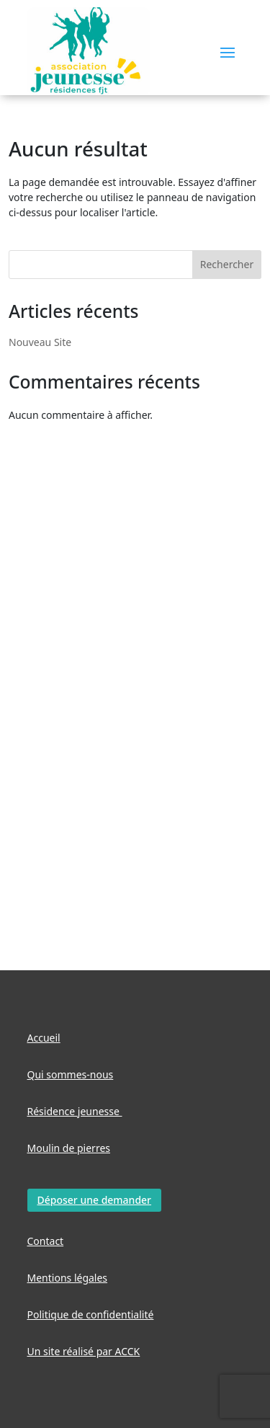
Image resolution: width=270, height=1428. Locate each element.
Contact (45, 1241)
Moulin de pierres (69, 1148)
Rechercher (226, 264)
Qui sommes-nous (70, 1074)
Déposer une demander (94, 1200)
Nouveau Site (40, 342)
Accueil (43, 1038)
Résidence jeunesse (74, 1111)
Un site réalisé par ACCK (83, 1351)
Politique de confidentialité (90, 1314)
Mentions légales (67, 1278)
